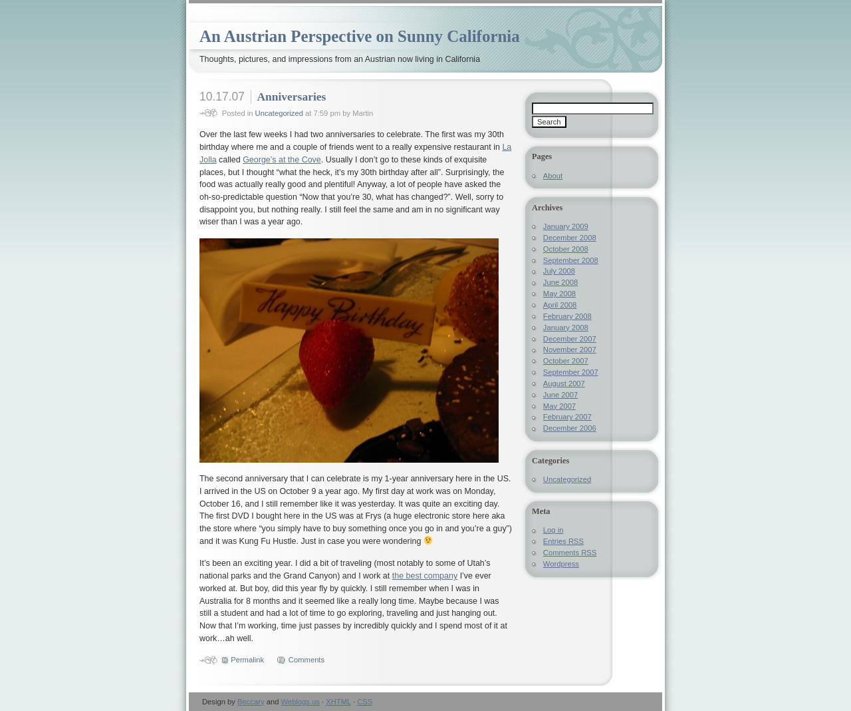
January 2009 (565, 226)
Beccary (251, 702)
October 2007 (565, 361)
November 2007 (569, 350)
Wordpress (561, 564)
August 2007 (564, 383)
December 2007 (569, 339)
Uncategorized (279, 113)
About (552, 176)
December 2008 (569, 238)
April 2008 (560, 305)
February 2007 (567, 417)
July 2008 (559, 271)
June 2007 (560, 395)
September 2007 (570, 372)
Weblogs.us (300, 702)
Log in (553, 530)
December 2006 (569, 428)
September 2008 (570, 260)
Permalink (247, 660)
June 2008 (560, 282)
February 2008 (567, 316)
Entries (563, 541)
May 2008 (559, 294)
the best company (424, 576)
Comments (306, 660)
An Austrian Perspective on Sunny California (359, 36)
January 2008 (565, 328)
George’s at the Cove (282, 159)
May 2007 (559, 406)
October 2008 (565, 249)
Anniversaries (291, 96)
